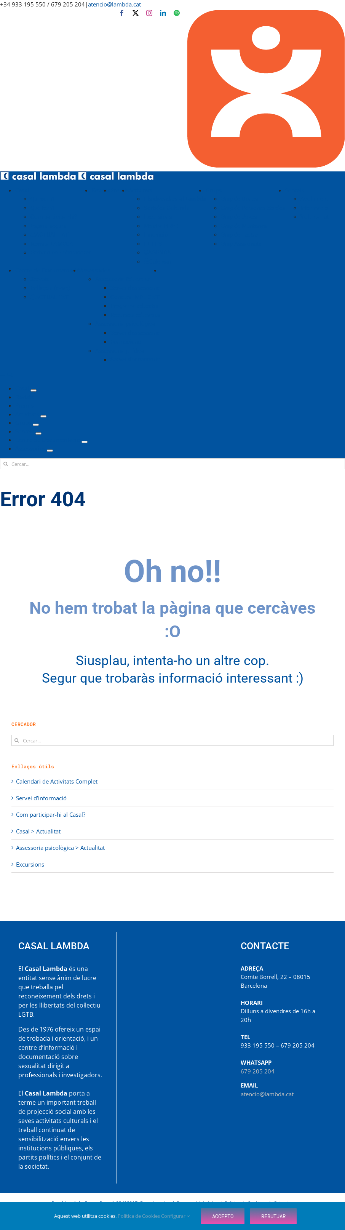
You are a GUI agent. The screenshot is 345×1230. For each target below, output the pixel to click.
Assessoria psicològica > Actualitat (60, 847)
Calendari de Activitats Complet (56, 781)
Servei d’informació (41, 798)
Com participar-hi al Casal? (50, 814)
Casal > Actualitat (38, 831)
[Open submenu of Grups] (36, 425)
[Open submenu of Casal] (33, 390)
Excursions (30, 864)
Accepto (222, 1216)
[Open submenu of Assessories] (50, 450)
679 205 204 (258, 1071)
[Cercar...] (172, 463)
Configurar (175, 1215)
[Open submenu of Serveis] (38, 433)
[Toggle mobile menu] (3, 374)
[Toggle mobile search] (10, 374)
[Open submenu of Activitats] (43, 416)
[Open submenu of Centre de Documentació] (84, 442)
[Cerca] (5, 463)
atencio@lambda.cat (114, 4)
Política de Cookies (139, 1215)
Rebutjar (273, 1216)
